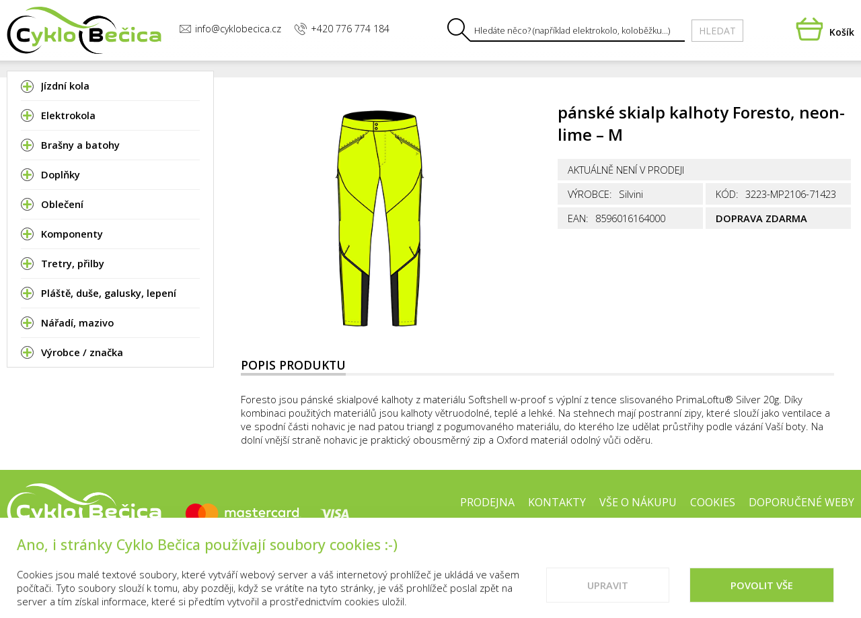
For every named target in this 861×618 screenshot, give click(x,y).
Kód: (727, 194)
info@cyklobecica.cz (230, 28)
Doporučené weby (801, 502)
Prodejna (487, 502)
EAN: (578, 218)
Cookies (712, 502)
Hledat (717, 30)
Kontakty (557, 502)
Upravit (607, 596)
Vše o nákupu (638, 502)
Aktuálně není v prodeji (626, 169)
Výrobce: (590, 194)
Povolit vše (762, 596)
